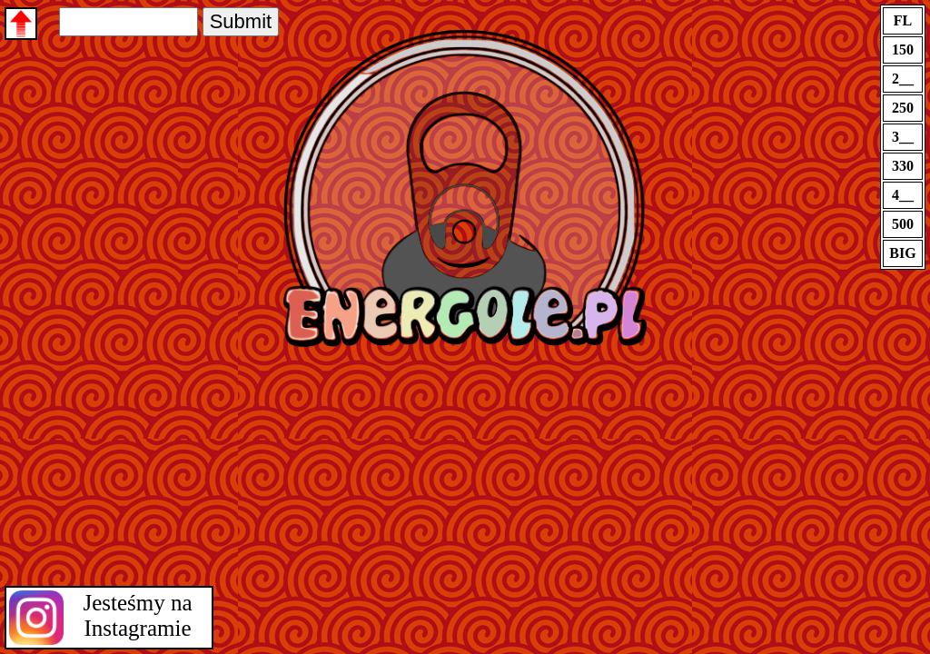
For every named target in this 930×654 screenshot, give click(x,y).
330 (903, 165)
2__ (903, 78)
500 (903, 224)
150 (903, 49)
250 (903, 107)
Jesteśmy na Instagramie (137, 615)
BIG (902, 253)
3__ (903, 136)
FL (903, 20)
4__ (903, 195)
